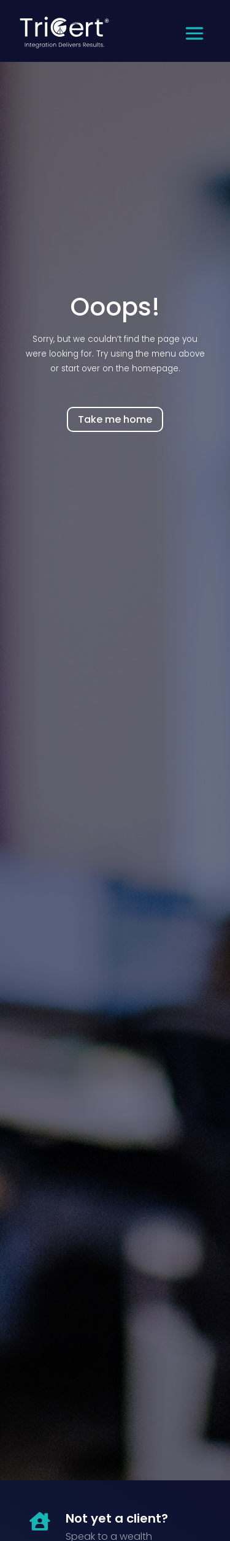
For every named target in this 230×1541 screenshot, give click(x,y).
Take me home (115, 419)
